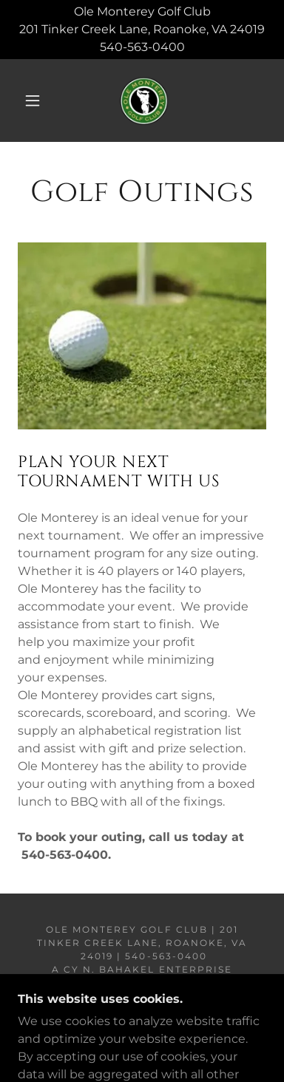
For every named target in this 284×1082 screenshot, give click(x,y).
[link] (144, 100)
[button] (32, 100)
